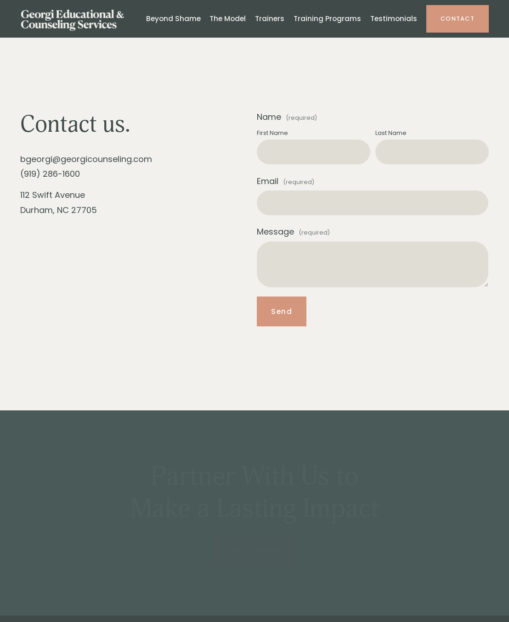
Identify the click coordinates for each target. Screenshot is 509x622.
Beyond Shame (173, 18)
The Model (227, 18)
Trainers (269, 18)
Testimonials (393, 18)
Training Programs (327, 18)
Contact (458, 18)
